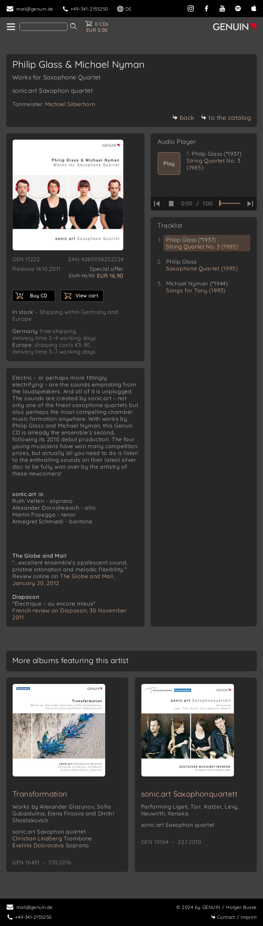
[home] (10, 27)
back (183, 118)
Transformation (39, 794)
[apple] (253, 7)
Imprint (234, 917)
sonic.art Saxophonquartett (189, 794)
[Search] (43, 27)
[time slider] (229, 203)
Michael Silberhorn (70, 104)
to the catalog (226, 118)
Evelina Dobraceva (50, 845)
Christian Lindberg (52, 838)
